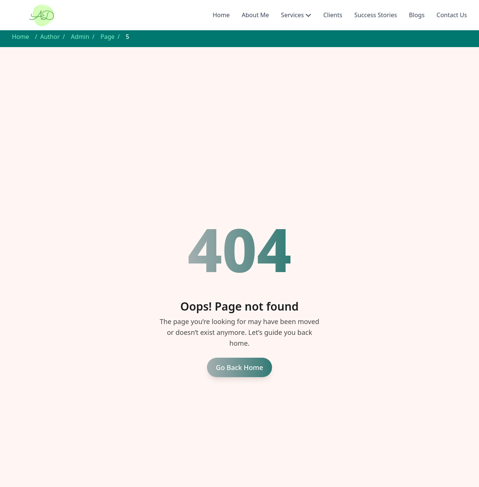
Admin (80, 37)
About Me (255, 15)
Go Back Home (239, 367)
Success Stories (375, 15)
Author (50, 37)
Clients (332, 15)
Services (292, 15)
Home (221, 15)
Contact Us (452, 15)
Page (108, 37)
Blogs (417, 15)
